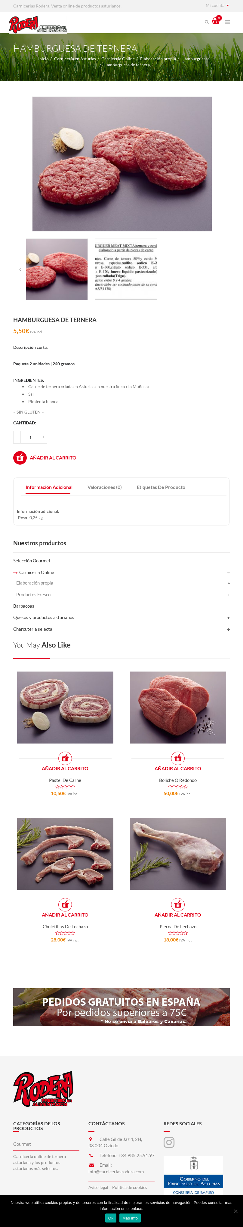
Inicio (43, 58)
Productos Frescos (34, 594)
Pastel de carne (65, 780)
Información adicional (49, 487)
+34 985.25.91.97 (136, 1155)
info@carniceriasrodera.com (116, 1171)
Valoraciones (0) (105, 487)
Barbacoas (23, 606)
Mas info (130, 1218)
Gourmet (22, 1144)
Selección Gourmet (32, 560)
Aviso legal (98, 1187)
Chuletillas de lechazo (65, 926)
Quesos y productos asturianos (43, 617)
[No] (235, 1211)
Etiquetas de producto (161, 487)
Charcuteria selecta (32, 629)
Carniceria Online (118, 58)
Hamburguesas (195, 58)
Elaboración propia (158, 58)
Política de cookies (129, 1187)
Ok (110, 1218)
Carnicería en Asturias (75, 58)
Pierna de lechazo (178, 926)
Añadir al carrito (44, 458)
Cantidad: (24, 422)
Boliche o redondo (178, 780)
